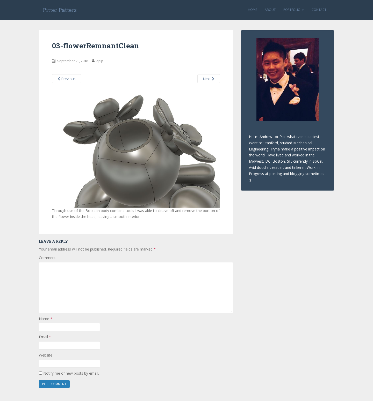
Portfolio (293, 9)
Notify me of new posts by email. (71, 373)
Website (45, 355)
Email (45, 336)
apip (99, 60)
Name (45, 318)
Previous (67, 78)
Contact (319, 9)
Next (208, 78)
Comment (47, 257)
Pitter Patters (60, 9)
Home (252, 9)
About (270, 9)
